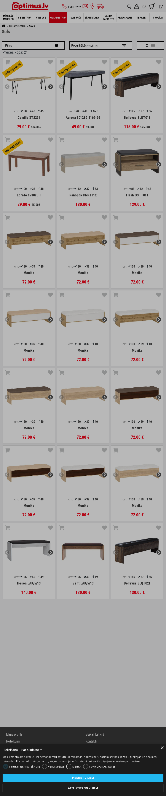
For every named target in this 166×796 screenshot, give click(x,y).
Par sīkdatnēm (32, 750)
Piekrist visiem (83, 778)
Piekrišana (10, 750)
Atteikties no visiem (83, 788)
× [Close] (162, 748)
